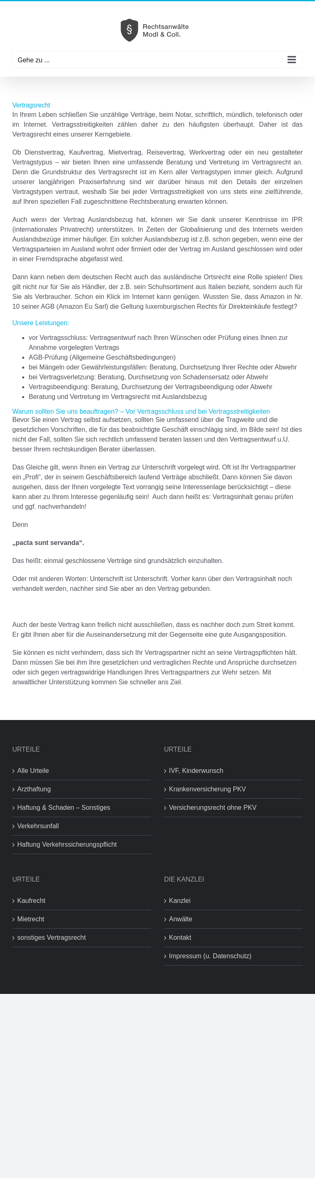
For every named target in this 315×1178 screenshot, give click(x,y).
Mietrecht (30, 919)
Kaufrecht (31, 900)
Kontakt (180, 937)
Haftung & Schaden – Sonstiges (63, 807)
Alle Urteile (33, 770)
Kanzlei (179, 900)
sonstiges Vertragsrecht (51, 937)
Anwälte (180, 919)
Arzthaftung (34, 789)
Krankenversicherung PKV (207, 789)
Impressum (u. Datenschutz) (210, 955)
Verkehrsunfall (38, 826)
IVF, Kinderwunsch (196, 770)
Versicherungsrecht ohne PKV (212, 807)
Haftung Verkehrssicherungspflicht (67, 844)
